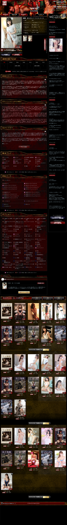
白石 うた (46, 394)
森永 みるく (19, 321)
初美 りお (33, 321)
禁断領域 (6, 343)
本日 (37, 299)
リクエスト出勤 (6, 371)
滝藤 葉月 (20, 417)
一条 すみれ (59, 321)
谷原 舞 (46, 372)
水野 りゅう (46, 321)
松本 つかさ (59, 468)
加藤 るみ (60, 372)
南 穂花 (19, 445)
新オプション (33, 341)
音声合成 (20, 342)
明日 (48, 299)
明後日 (59, 299)
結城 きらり (32, 445)
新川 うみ (33, 372)
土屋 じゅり (59, 394)
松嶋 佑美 (46, 343)
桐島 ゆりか (19, 372)
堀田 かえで (32, 468)
